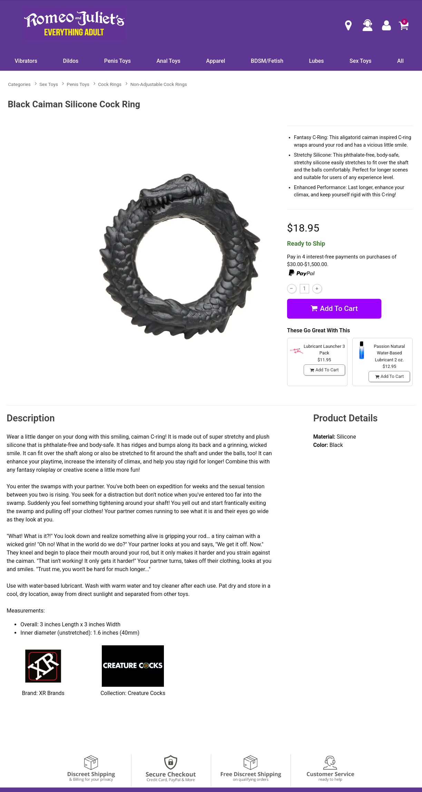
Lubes (316, 61)
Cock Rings (109, 84)
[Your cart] (403, 25)
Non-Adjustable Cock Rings (158, 84)
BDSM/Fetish (267, 61)
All (400, 61)
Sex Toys (361, 61)
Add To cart (334, 308)
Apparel (215, 61)
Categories (19, 84)
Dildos (70, 61)
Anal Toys (168, 61)
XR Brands (52, 693)
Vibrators (26, 61)
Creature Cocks (146, 693)
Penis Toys (117, 61)
